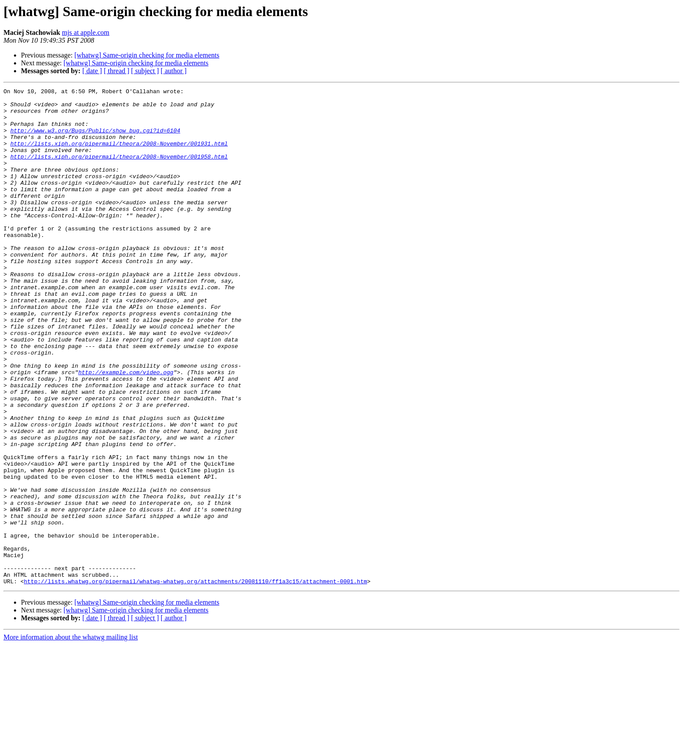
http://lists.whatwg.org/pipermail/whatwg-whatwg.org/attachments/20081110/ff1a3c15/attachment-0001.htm (195, 680)
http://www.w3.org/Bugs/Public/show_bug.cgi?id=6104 (95, 139)
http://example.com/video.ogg (125, 429)
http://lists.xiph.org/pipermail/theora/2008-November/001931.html (119, 155)
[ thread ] (116, 70)
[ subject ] (145, 70)
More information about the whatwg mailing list (70, 736)
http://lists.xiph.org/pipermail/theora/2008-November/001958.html (119, 171)
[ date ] (92, 70)
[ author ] (174, 70)
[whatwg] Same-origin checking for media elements (147, 55)
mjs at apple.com (85, 32)
